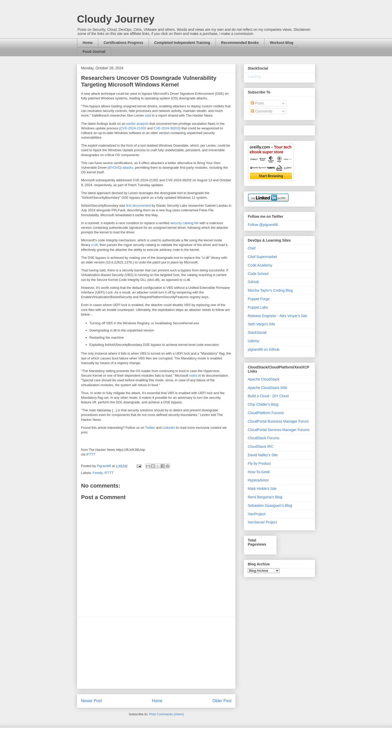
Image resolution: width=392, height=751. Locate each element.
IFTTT (90, 454)
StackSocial (257, 332)
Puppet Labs (258, 307)
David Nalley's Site (263, 455)
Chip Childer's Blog (263, 404)
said (148, 115)
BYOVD (115, 167)
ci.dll (94, 245)
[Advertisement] (156, 653)
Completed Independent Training (182, 43)
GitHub (253, 282)
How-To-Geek (259, 472)
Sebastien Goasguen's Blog (270, 505)
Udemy (253, 341)
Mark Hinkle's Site (262, 489)
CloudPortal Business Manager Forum (278, 421)
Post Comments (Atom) (166, 714)
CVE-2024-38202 (166, 128)
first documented (138, 205)
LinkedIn (168, 428)
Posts (257, 103)
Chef (252, 248)
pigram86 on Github (263, 349)
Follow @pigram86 (263, 225)
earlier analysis (137, 124)
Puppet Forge (259, 299)
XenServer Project (262, 522)
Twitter (150, 428)
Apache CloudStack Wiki (267, 388)
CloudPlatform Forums (266, 413)
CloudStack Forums (263, 438)
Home (88, 43)
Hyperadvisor (258, 480)
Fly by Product (259, 463)
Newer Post (91, 701)
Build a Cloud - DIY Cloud (268, 396)
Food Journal (94, 52)
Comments (261, 111)
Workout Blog (281, 43)
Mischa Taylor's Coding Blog (270, 290)
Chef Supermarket (262, 257)
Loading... (256, 76)
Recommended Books (240, 43)
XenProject (256, 514)
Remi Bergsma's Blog (265, 497)
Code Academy (260, 265)
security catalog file (184, 223)
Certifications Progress (123, 43)
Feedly (98, 473)
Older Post (221, 701)
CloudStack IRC (260, 446)
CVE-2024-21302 (133, 128)
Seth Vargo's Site (261, 324)
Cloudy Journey (115, 19)
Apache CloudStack (263, 379)
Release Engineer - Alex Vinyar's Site (277, 316)
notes (193, 375)
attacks (127, 167)
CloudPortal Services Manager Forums (279, 430)
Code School (258, 274)
